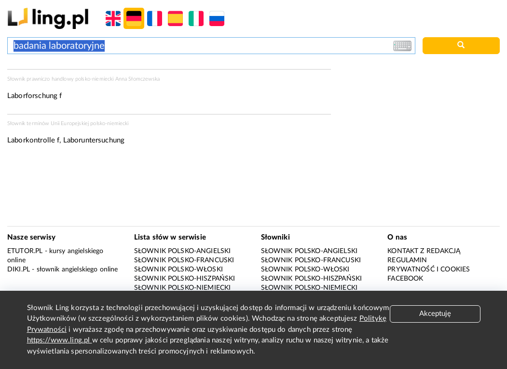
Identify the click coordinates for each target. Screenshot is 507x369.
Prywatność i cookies (428, 269)
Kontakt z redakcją (423, 251)
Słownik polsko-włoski (178, 269)
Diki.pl (18, 269)
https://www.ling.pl (59, 340)
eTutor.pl (24, 251)
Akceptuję (435, 313)
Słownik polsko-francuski (184, 260)
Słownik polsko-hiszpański (184, 278)
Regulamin (407, 260)
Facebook (405, 278)
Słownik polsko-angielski (182, 251)
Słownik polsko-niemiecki (182, 287)
